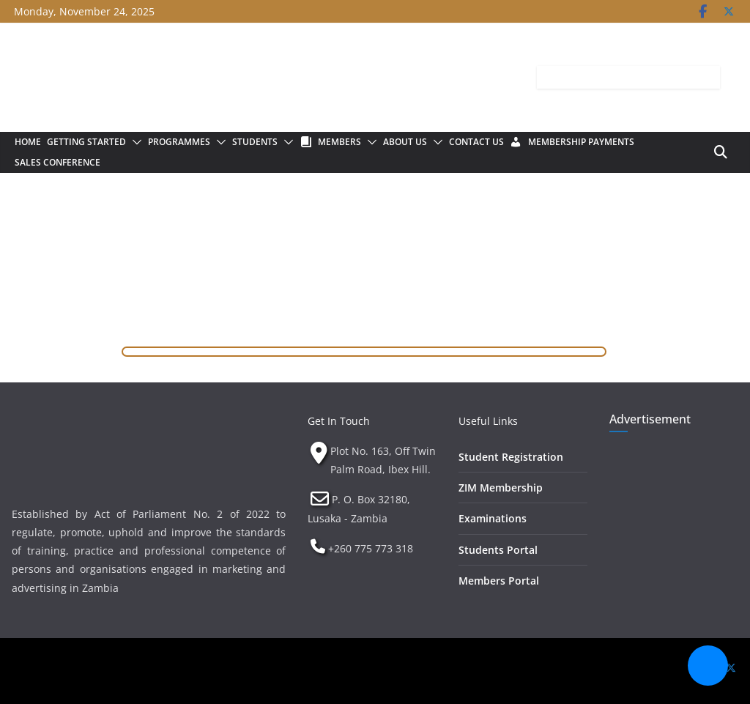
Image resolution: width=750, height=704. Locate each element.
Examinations (492, 518)
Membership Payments (581, 142)
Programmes (179, 142)
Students (255, 142)
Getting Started (86, 142)
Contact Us (476, 142)
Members (339, 142)
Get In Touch (339, 421)
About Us (405, 142)
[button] (134, 142)
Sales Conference (57, 162)
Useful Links (488, 421)
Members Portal (498, 581)
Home (28, 142)
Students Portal (498, 550)
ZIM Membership (500, 487)
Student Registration (510, 457)
